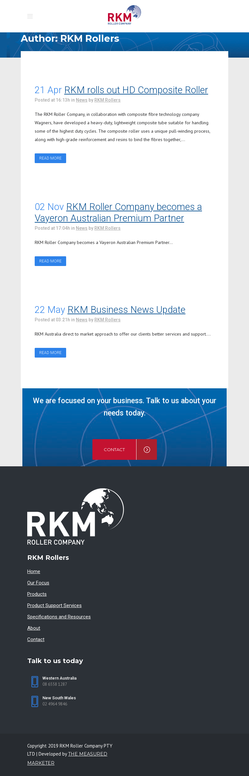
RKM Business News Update (126, 309)
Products (37, 594)
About (33, 628)
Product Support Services (54, 605)
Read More (50, 158)
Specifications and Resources (59, 617)
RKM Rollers (107, 100)
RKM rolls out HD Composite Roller (136, 89)
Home (33, 571)
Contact (35, 639)
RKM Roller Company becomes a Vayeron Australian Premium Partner (118, 212)
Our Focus (38, 583)
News (82, 100)
